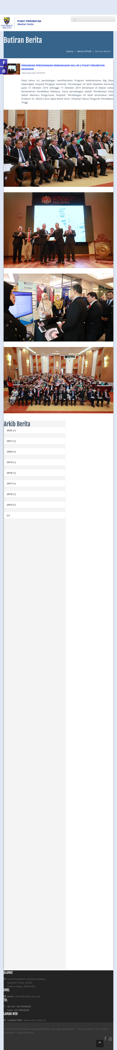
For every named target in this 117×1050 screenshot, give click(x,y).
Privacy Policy (85, 1029)
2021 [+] (11, 441)
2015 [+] (11, 504)
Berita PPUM (84, 51)
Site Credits (101, 1029)
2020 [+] (11, 451)
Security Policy (26, 1032)
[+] (8, 515)
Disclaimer (9, 1032)
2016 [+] (11, 494)
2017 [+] (11, 483)
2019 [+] (11, 462)
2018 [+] (11, 472)
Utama (70, 51)
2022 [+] (11, 430)
